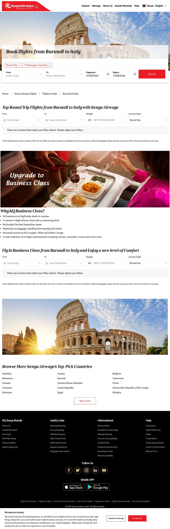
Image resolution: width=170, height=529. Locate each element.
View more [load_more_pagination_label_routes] (85, 400)
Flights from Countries (121, 501)
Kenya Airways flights (25, 93)
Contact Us (151, 425)
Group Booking (57, 430)
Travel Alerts (151, 438)
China (116, 383)
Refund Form (152, 451)
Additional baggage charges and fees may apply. (110, 141)
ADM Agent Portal (58, 443)
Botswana (7, 378)
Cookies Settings (116, 518)
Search (152, 74)
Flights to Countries (28, 501)
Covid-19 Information (155, 447)
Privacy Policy (104, 425)
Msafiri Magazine (10, 447)
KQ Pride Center (9, 438)
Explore (86, 5)
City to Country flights (141, 501)
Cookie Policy (103, 443)
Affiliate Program (57, 434)
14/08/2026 (119, 75)
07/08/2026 (92, 75)
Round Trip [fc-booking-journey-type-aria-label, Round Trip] (11, 65)
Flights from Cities (102, 501)
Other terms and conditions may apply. (144, 141)
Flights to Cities (45, 501)
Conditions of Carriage (108, 430)
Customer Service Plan (108, 447)
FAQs (148, 434)
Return (116, 72)
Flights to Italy (49, 93)
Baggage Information (59, 451)
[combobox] (22, 76)
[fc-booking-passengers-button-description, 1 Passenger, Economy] (36, 65)
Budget (89, 114)
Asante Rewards (123, 5)
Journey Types (134, 114)
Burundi (61, 378)
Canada (6, 383)
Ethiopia (117, 392)
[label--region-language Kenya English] (154, 6)
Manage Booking (58, 425)
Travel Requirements (155, 443)
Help (136, 5)
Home (5, 93)
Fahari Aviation (9, 443)
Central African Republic (70, 383)
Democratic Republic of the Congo (130, 387)
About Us (107, 5)
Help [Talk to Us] (153, 430)
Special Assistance (58, 447)
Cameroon (118, 378)
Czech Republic (65, 387)
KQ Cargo (6, 434)
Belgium (117, 373)
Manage (96, 5)
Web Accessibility (105, 455)
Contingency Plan (105, 451)
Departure (90, 72)
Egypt (60, 392)
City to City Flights (85, 501)
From (8, 72)
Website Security (105, 434)
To (47, 72)
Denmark (7, 392)
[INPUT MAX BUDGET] (108, 120)
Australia (6, 373)
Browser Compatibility (107, 438)
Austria (61, 373)
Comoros (7, 387)
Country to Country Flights (64, 501)
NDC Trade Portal (58, 438)
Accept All (137, 518)
